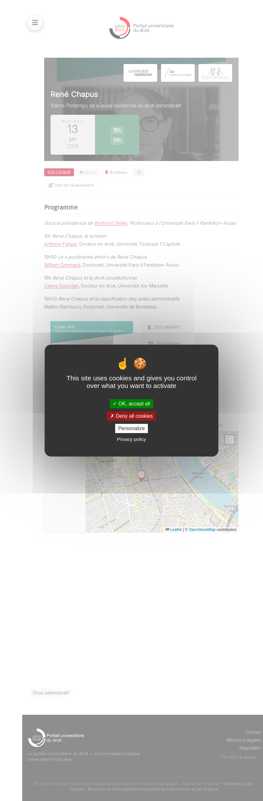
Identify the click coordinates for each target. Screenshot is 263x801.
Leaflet (173, 529)
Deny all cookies (131, 416)
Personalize (131, 428)
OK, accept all (131, 403)
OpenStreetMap (202, 529)
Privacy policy (131, 439)
